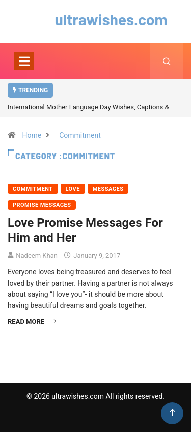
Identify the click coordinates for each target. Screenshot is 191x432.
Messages (108, 189)
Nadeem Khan (37, 255)
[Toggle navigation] (24, 61)
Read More (32, 321)
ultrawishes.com (96, 19)
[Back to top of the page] (172, 413)
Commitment (80, 135)
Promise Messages (42, 205)
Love (73, 189)
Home (31, 135)
